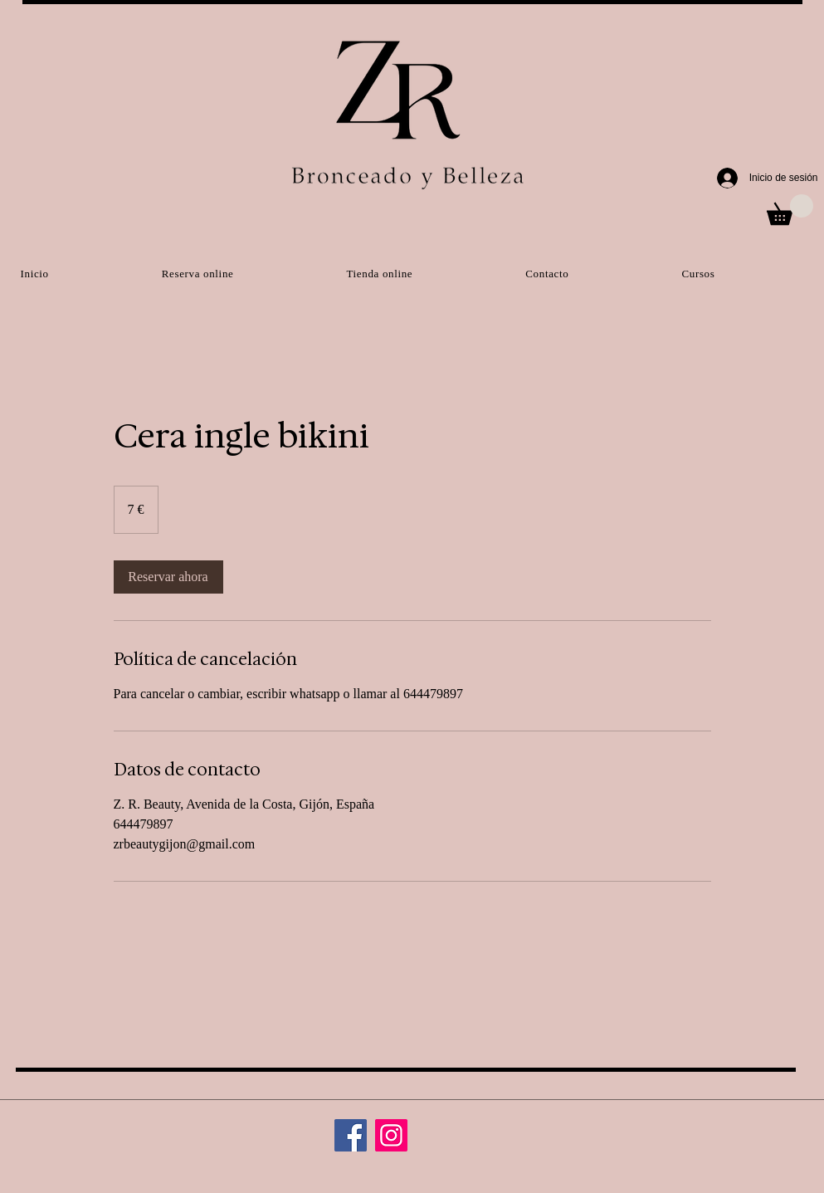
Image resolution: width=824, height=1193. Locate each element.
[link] (168, 577)
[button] (790, 209)
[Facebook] (350, 1135)
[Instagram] (391, 1135)
